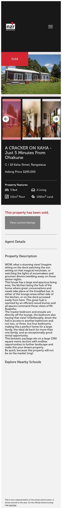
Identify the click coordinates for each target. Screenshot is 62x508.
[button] (5, 119)
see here (12, 505)
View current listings (22, 222)
